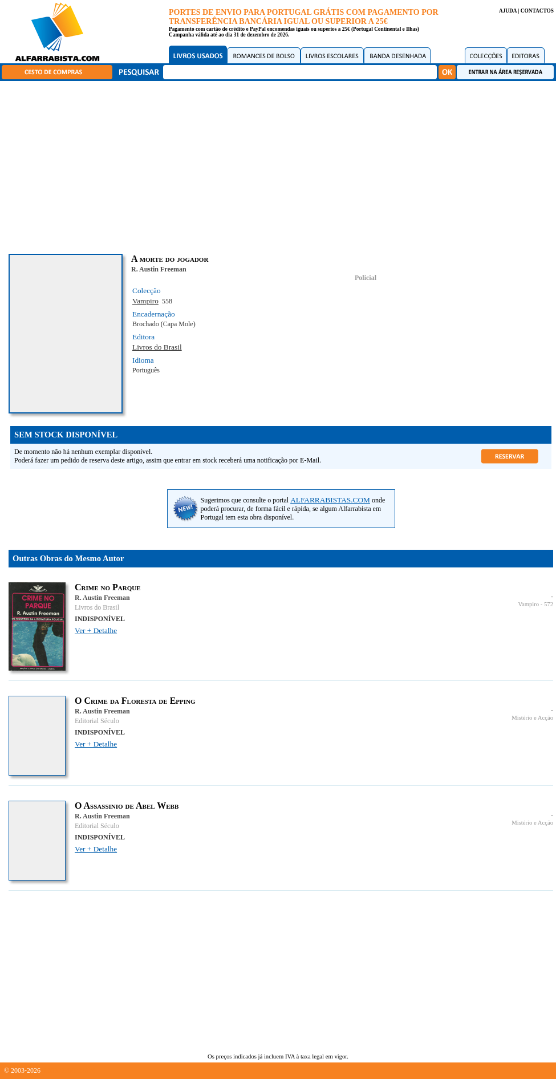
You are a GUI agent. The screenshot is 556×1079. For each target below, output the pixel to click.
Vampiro (145, 301)
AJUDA (508, 11)
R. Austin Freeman (158, 269)
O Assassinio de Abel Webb (126, 805)
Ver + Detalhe (96, 630)
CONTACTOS (537, 11)
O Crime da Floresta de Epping (135, 700)
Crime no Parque (108, 587)
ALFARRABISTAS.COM (330, 500)
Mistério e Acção (532, 718)
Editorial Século (97, 721)
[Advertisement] (281, 165)
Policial (365, 278)
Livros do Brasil (157, 347)
